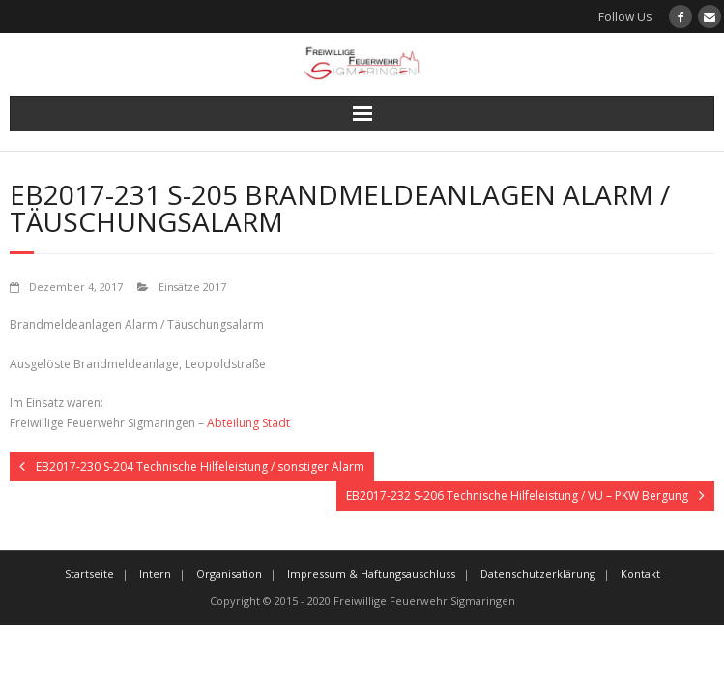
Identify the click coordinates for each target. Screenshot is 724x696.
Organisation (229, 573)
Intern (155, 573)
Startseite (89, 573)
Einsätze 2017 (192, 286)
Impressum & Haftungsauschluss (371, 573)
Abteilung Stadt (248, 423)
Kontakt (640, 573)
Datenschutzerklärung (537, 573)
